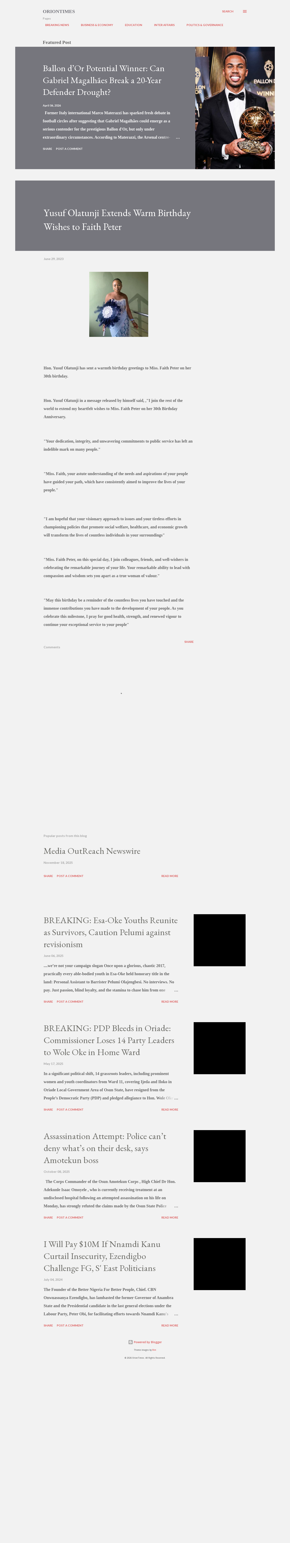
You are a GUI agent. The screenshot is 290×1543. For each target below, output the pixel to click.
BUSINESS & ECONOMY (94, 25)
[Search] (227, 11)
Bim (154, 1350)
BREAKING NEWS (55, 25)
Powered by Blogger (145, 1342)
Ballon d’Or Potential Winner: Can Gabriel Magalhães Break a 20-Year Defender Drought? (104, 80)
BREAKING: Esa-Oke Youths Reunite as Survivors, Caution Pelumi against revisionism (111, 932)
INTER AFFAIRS (162, 25)
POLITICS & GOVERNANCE (202, 25)
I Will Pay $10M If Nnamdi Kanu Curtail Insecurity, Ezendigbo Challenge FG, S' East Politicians (102, 1255)
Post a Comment (69, 148)
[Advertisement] (112, 783)
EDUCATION (131, 25)
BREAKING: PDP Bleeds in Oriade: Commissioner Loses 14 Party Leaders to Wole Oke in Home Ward (109, 1040)
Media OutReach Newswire (92, 850)
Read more (169, 876)
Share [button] (47, 148)
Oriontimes (59, 11)
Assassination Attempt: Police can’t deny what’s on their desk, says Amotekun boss (105, 1147)
